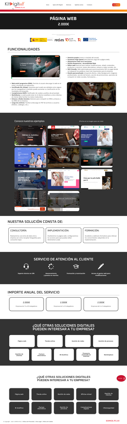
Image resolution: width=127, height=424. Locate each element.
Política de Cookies (48, 422)
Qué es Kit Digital (58, 5)
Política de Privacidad (28, 422)
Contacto (89, 5)
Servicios (68, 5)
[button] (116, 4)
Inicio (47, 5)
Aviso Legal (39, 422)
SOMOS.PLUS (17, 422)
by (13, 9)
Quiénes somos (79, 5)
